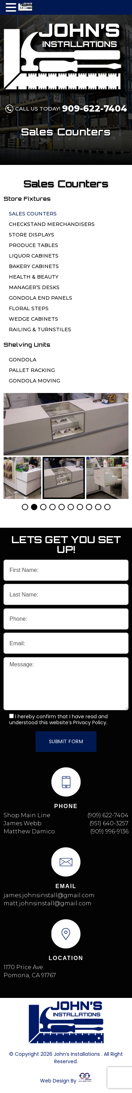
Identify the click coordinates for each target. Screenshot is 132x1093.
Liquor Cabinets (33, 256)
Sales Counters (33, 214)
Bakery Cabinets (34, 266)
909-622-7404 (94, 108)
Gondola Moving (34, 381)
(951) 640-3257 (108, 823)
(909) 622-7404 (107, 815)
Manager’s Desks (34, 287)
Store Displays (31, 235)
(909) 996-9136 (109, 831)
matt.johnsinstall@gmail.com (48, 903)
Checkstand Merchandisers (52, 224)
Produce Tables (33, 245)
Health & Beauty (33, 277)
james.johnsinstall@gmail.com (49, 895)
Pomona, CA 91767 (30, 975)
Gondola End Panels (40, 298)
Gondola (22, 359)
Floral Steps (29, 308)
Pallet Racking (32, 370)
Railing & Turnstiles (40, 329)
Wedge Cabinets (33, 319)
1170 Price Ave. (24, 967)
